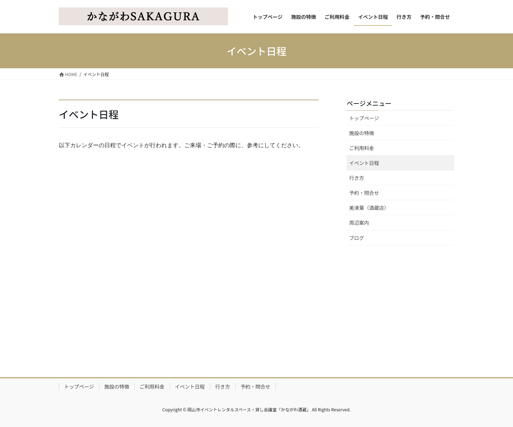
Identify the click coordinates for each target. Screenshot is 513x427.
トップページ (364, 118)
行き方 (356, 177)
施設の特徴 (361, 133)
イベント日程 (364, 162)
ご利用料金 (361, 147)
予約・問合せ (364, 192)
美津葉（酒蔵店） (369, 207)
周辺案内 (359, 222)
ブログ (356, 237)
